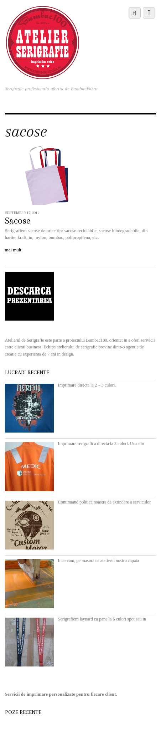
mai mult (13, 249)
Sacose (17, 221)
